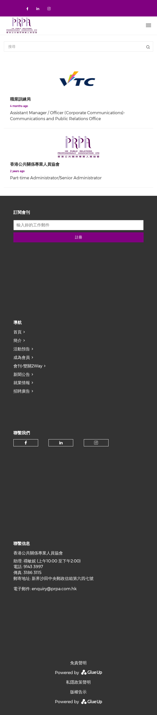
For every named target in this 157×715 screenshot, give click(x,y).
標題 (148, 46)
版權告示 (78, 692)
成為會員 (21, 357)
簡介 (17, 340)
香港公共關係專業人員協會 (35, 164)
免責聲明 (78, 662)
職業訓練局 (20, 99)
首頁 (17, 332)
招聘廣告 (21, 391)
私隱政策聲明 (78, 682)
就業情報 (21, 382)
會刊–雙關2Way (27, 366)
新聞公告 (21, 374)
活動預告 (21, 349)
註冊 (78, 237)
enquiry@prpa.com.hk (54, 588)
